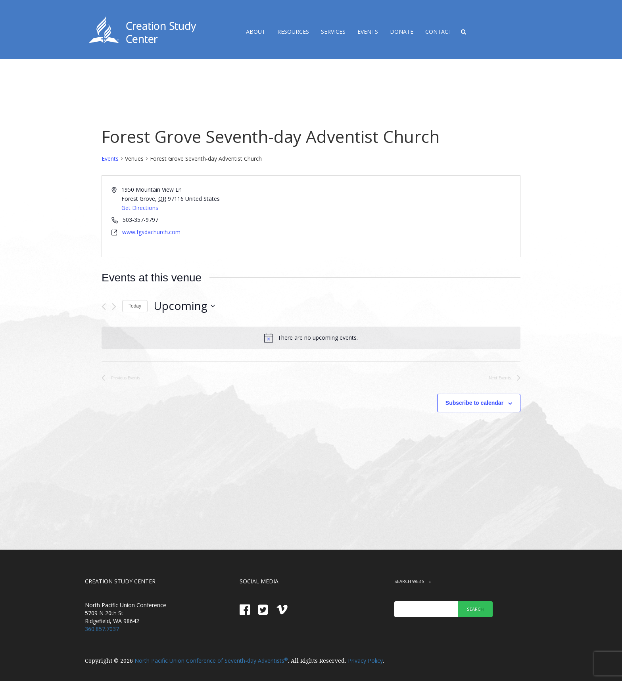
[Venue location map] (415, 216)
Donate (401, 31)
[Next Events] (114, 306)
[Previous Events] (104, 306)
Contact (438, 31)
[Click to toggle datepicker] (184, 306)
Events (367, 31)
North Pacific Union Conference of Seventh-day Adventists (211, 660)
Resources (293, 31)
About (255, 31)
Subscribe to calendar (474, 403)
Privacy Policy (365, 660)
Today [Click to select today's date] (135, 306)
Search (475, 609)
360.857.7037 (102, 629)
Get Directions (139, 208)
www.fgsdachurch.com (151, 232)
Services (333, 31)
